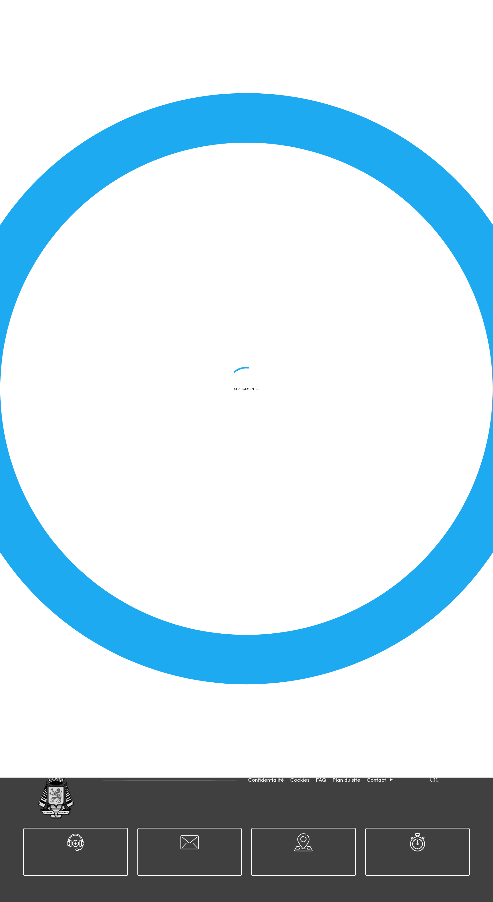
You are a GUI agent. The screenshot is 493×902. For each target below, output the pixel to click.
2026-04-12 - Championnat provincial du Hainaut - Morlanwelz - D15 (120, 248)
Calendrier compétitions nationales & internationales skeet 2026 (116, 467)
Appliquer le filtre (425, 168)
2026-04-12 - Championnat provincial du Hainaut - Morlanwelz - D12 (120, 303)
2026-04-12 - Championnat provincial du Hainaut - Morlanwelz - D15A (350, 193)
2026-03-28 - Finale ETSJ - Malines (86, 521)
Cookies (300, 779)
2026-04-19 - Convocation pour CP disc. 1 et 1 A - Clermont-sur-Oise (349, 467)
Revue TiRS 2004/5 (296, 685)
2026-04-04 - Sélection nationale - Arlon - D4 (97, 576)
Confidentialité (266, 779)
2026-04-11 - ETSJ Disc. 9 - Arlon (83, 412)
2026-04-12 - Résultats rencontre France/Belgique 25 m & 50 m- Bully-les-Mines (134, 193)
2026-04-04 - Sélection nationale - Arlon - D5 (325, 521)
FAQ (321, 779)
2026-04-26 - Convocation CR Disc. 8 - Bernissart (330, 303)
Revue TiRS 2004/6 (68, 685)
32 (105, 734)
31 (91, 734)
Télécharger (209, 220)
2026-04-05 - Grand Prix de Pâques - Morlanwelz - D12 (108, 631)
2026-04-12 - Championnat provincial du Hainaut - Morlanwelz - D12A (350, 248)
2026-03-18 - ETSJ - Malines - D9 (311, 576)
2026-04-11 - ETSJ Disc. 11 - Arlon (311, 357)
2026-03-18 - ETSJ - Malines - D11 (311, 631)
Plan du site (346, 779)
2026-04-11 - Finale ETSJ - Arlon (82, 357)
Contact (376, 779)
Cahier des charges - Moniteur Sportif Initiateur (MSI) (332, 412)
